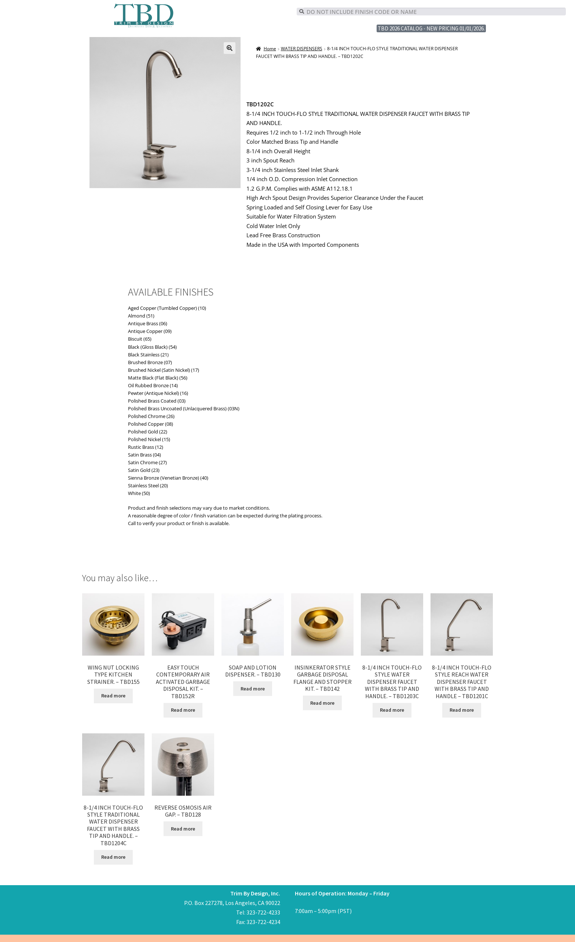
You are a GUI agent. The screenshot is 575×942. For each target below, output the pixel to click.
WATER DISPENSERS (301, 48)
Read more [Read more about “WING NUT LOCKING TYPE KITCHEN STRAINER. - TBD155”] (113, 695)
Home (270, 48)
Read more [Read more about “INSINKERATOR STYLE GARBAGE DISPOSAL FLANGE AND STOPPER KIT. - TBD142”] (322, 703)
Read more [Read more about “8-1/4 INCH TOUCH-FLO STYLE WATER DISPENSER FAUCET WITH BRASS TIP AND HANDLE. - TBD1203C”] (392, 710)
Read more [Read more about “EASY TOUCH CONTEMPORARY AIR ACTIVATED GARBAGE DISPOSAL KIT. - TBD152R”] (183, 710)
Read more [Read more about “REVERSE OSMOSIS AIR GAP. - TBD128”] (183, 828)
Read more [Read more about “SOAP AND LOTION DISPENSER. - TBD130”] (253, 688)
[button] (229, 48)
